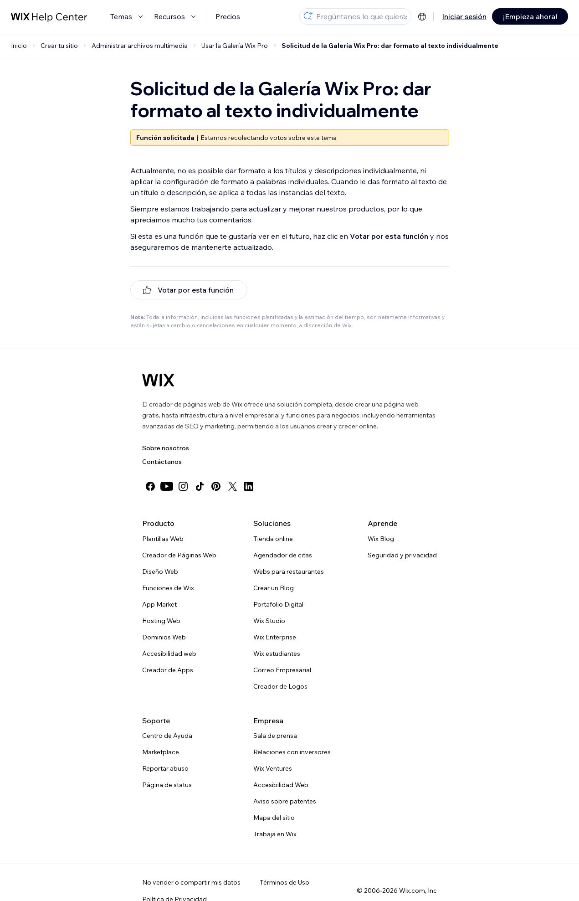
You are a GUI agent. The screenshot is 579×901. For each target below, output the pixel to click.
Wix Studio (269, 621)
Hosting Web (161, 621)
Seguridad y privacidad (402, 555)
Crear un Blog (273, 588)
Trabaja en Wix (275, 834)
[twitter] (232, 486)
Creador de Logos (280, 686)
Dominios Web (164, 637)
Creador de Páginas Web (179, 555)
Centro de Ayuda (167, 735)
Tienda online (273, 539)
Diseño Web (160, 571)
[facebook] (150, 486)
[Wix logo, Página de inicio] (158, 380)
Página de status (167, 785)
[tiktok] (199, 486)
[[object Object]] (188, 289)
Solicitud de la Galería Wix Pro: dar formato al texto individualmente (390, 45)
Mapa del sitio (274, 817)
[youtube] (167, 486)
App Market (159, 604)
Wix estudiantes (276, 653)
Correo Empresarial (282, 670)
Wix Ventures (272, 768)
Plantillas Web (163, 539)
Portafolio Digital (278, 604)
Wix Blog (381, 539)
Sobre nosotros (165, 448)
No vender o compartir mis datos (191, 882)
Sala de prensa (275, 735)
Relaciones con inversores (292, 752)
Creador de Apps (167, 670)
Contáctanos (162, 462)
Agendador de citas (282, 555)
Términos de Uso (284, 882)
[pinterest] (216, 486)
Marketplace (160, 752)
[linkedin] (249, 486)
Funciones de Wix (168, 588)
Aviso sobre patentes (284, 801)
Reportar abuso (165, 768)
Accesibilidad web (169, 653)
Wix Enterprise (274, 637)
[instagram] (183, 486)
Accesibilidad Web (280, 785)
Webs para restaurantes (288, 571)
